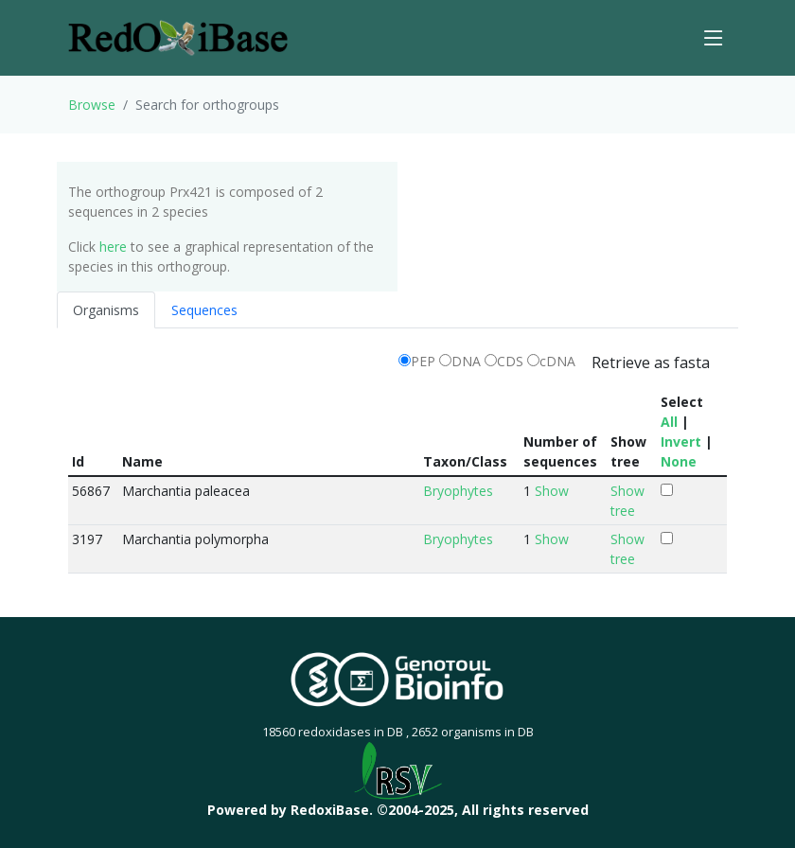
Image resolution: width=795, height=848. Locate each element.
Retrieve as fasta (651, 362)
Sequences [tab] (204, 310)
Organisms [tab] (106, 310)
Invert (681, 441)
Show (552, 491)
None (679, 461)
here (113, 247)
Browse (91, 105)
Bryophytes (458, 491)
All (669, 422)
